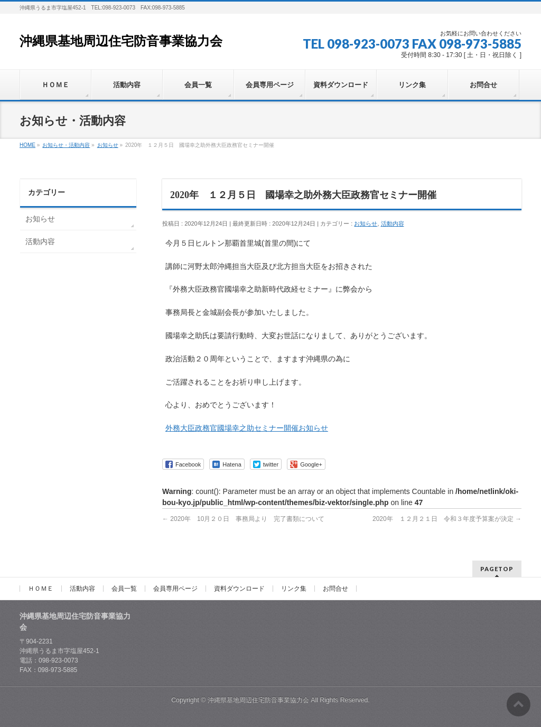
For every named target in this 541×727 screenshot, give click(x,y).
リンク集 (293, 588)
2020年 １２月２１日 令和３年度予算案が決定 (446, 519)
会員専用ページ (175, 588)
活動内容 (392, 223)
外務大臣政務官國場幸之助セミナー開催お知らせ (246, 428)
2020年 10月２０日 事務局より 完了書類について (243, 519)
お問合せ (335, 588)
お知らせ (365, 223)
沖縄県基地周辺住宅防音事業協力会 (121, 41)
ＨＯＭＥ (40, 588)
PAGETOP (497, 568)
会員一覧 (124, 588)
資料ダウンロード (239, 588)
